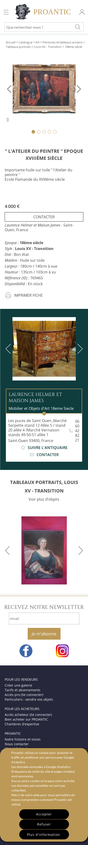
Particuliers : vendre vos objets (29, 699)
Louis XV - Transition (48, 47)
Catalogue (25, 42)
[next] (79, 349)
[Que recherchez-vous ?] (77, 27)
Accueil (10, 42)
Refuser (44, 824)
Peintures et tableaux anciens (62, 42)
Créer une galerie (18, 685)
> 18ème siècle (72, 47)
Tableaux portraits (18, 47)
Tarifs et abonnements (22, 690)
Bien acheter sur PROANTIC (26, 719)
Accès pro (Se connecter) (24, 694)
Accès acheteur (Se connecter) (28, 714)
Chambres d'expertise (22, 724)
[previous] (9, 349)
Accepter (44, 814)
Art (37, 42)
